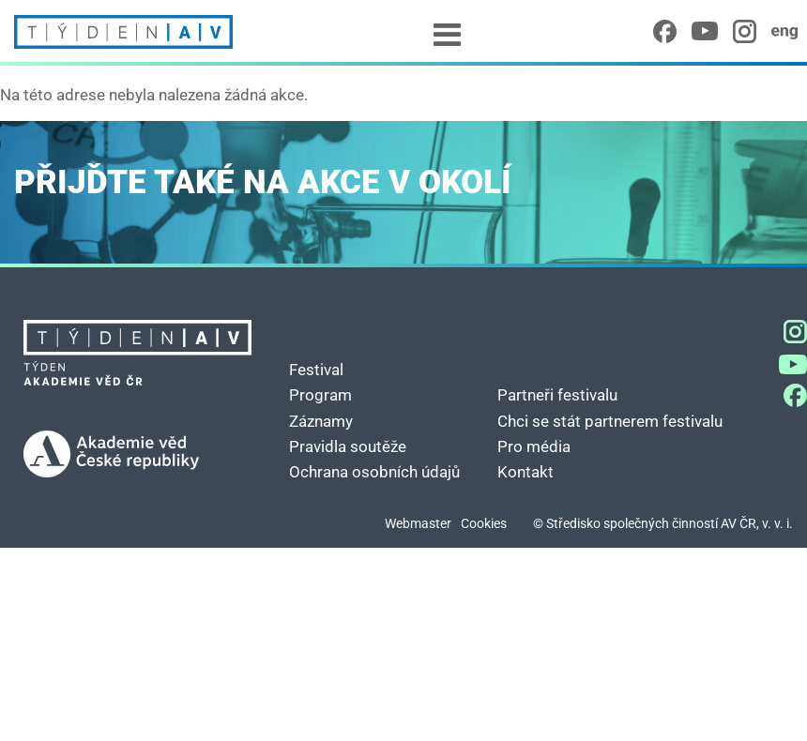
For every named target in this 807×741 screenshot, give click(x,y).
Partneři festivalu (557, 395)
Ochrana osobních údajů (374, 471)
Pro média (534, 446)
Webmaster (418, 524)
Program (320, 395)
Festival (316, 369)
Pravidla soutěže (347, 446)
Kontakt (525, 471)
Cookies (484, 524)
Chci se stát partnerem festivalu (610, 421)
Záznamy (321, 421)
